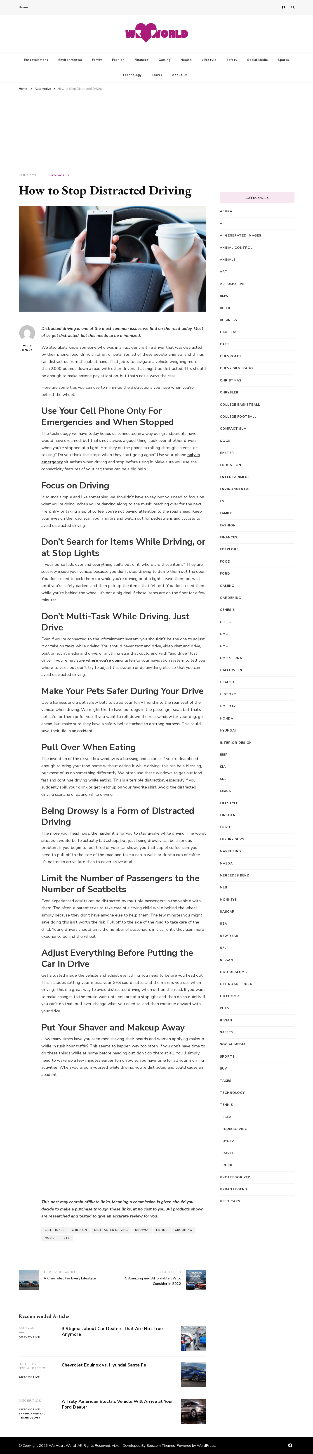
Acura (226, 211)
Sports (283, 60)
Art (224, 272)
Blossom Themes (160, 1445)
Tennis (226, 1105)
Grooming (183, 1230)
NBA (223, 923)
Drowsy (142, 1230)
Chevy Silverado (236, 368)
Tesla (225, 1117)
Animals (228, 260)
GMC (224, 634)
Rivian (226, 1020)
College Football (238, 416)
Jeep (224, 755)
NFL (223, 948)
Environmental (70, 60)
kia (223, 779)
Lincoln (227, 815)
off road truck (236, 984)
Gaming (165, 60)
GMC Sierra (231, 658)
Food (225, 561)
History (228, 694)
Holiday (228, 706)
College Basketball (240, 405)
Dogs (225, 441)
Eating (162, 1230)
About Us (180, 75)
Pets (66, 1238)
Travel (157, 75)
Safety (231, 60)
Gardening (230, 598)
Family (97, 60)
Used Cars (230, 1201)
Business (228, 320)
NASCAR (227, 911)
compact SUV (233, 428)
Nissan (226, 960)
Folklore (229, 549)
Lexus (225, 791)
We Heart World (62, 1445)
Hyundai (228, 730)
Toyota (227, 1141)
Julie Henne (27, 338)
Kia (223, 767)
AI (222, 223)
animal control (236, 248)
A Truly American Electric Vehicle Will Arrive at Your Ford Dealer (117, 1404)
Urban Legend (233, 1189)
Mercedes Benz (234, 875)
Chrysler (229, 392)
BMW (224, 296)
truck (226, 1165)
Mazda (226, 863)
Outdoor (229, 996)
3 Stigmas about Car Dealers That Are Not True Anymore (112, 1331)
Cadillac (229, 332)
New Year (229, 936)
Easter (227, 453)
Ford (225, 573)
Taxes (225, 1081)
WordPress (206, 1445)
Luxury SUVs (232, 839)
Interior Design (236, 743)
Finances (141, 60)
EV (222, 501)
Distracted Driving (111, 1230)
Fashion (118, 60)
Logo (225, 827)
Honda (226, 718)
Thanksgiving (233, 1129)
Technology (132, 75)
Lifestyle (209, 60)
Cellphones (55, 1230)
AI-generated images (240, 235)
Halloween (231, 670)
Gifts (225, 622)
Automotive (59, 175)
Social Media (257, 60)
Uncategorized (235, 1177)
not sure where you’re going (95, 660)
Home (23, 7)
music (49, 1238)
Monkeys (228, 900)
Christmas (230, 380)
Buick (225, 308)
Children (79, 1230)
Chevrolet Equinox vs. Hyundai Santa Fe (104, 1365)
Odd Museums (233, 972)
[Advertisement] (156, 126)
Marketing (230, 851)
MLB (223, 887)
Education (230, 465)
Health (186, 60)
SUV (223, 1068)
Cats (225, 344)
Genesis (227, 610)
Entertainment (36, 60)
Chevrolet (231, 356)
